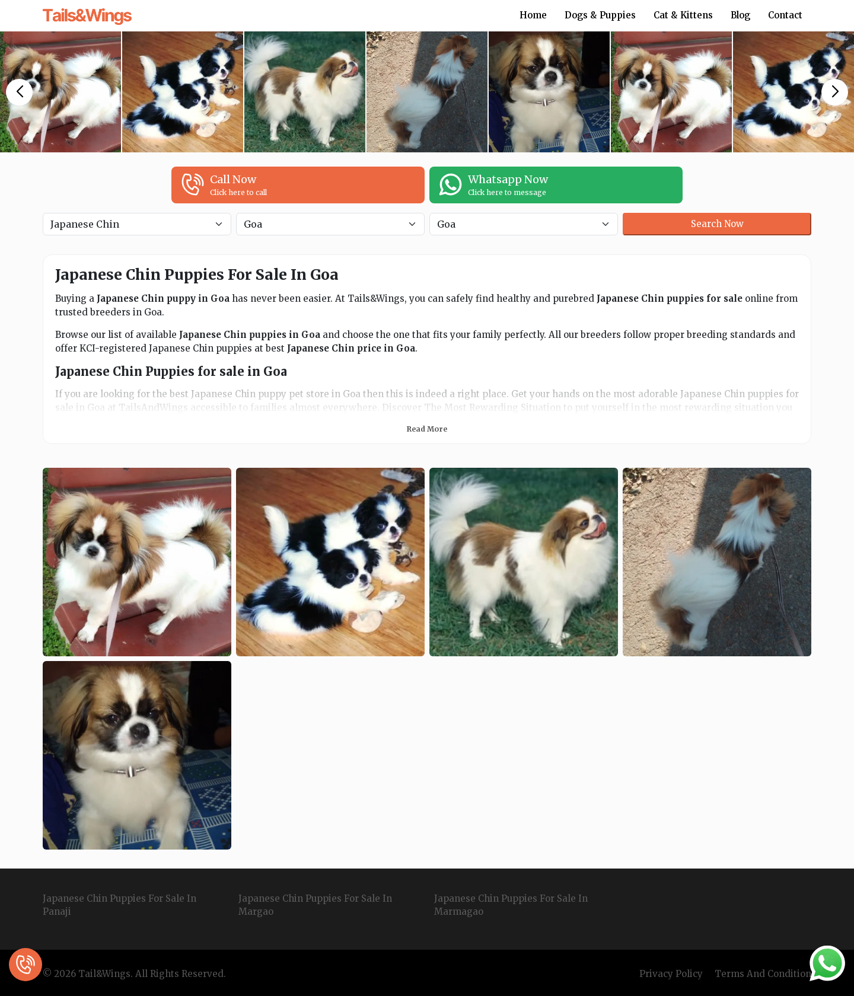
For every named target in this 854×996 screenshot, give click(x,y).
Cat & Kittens (683, 15)
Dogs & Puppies (600, 15)
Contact (785, 15)
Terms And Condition (763, 973)
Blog (740, 15)
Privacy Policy (671, 973)
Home (533, 15)
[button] (19, 92)
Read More (427, 428)
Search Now (717, 223)
